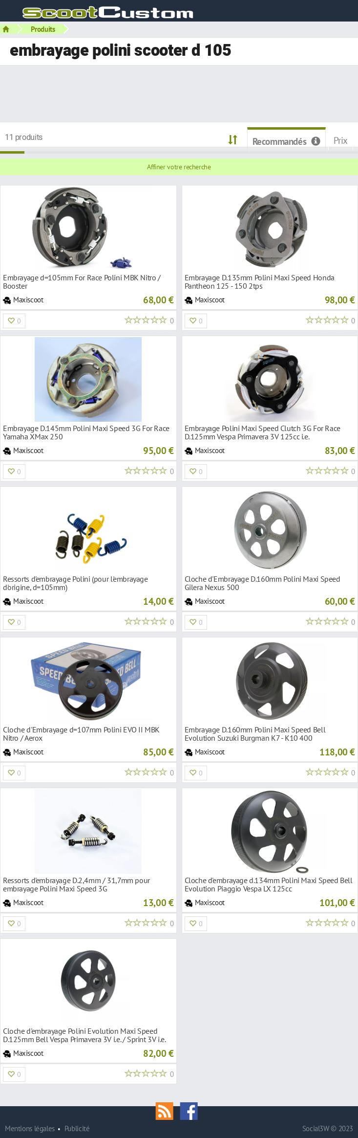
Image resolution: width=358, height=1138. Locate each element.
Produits (43, 29)
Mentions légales (30, 1128)
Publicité (77, 1128)
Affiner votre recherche (179, 166)
